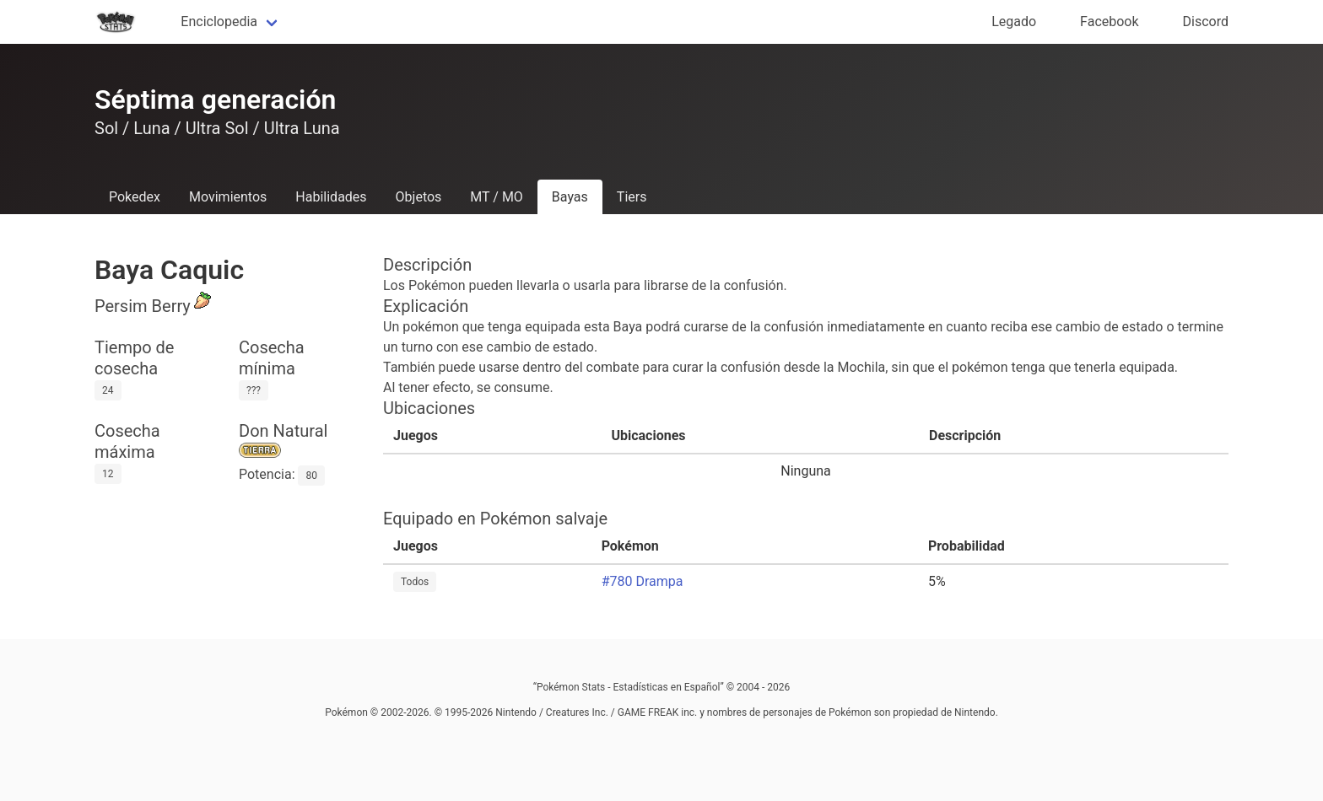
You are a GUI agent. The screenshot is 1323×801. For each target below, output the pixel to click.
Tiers (632, 197)
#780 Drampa (642, 581)
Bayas (570, 197)
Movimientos (228, 197)
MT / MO (496, 197)
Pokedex (134, 197)
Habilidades (330, 197)
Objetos (419, 197)
